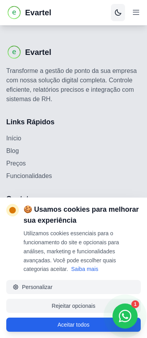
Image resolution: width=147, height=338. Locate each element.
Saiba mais (84, 269)
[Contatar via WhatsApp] (125, 316)
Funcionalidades (29, 176)
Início (13, 138)
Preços (16, 163)
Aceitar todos (74, 325)
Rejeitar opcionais (73, 306)
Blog (12, 150)
